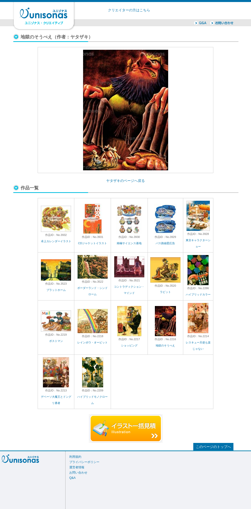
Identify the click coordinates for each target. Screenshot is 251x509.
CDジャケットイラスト (92, 243)
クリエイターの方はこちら (129, 10)
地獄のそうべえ (165, 345)
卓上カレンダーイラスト (56, 241)
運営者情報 (76, 467)
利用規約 (75, 457)
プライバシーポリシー (84, 462)
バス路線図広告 (165, 243)
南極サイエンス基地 (129, 243)
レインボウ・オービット (92, 342)
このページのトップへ (213, 447)
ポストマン (56, 340)
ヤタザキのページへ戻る (125, 181)
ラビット (165, 291)
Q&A (72, 478)
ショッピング (129, 345)
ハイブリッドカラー (198, 294)
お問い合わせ (78, 472)
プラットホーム (56, 289)
